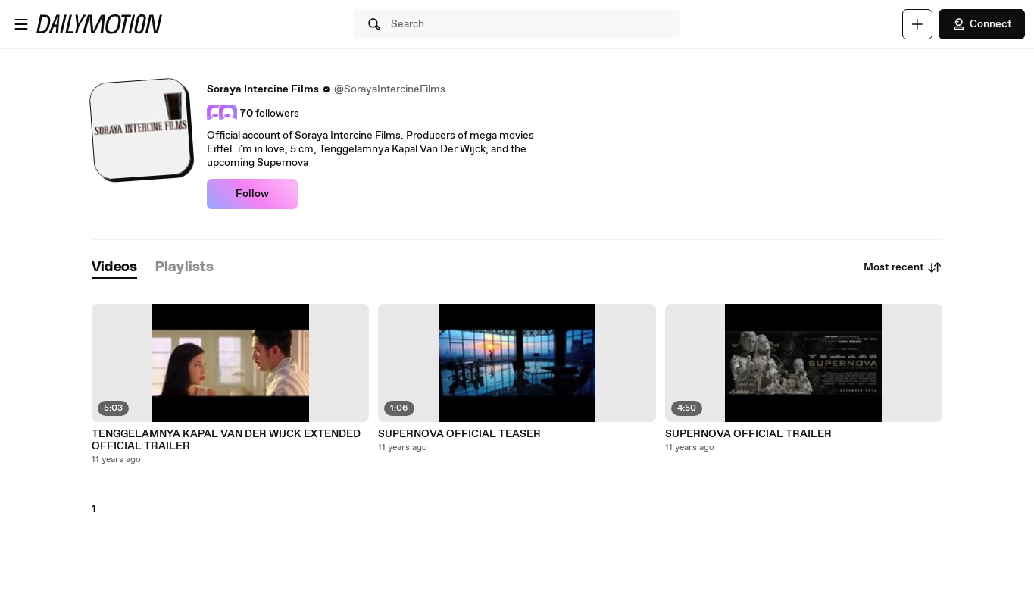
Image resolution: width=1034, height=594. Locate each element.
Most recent (903, 267)
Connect (981, 24)
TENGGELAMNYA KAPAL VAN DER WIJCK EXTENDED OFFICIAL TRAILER (226, 440)
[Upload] (917, 24)
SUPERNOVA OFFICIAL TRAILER (748, 434)
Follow (252, 194)
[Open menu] (21, 24)
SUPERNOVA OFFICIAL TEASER (459, 434)
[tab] (114, 267)
